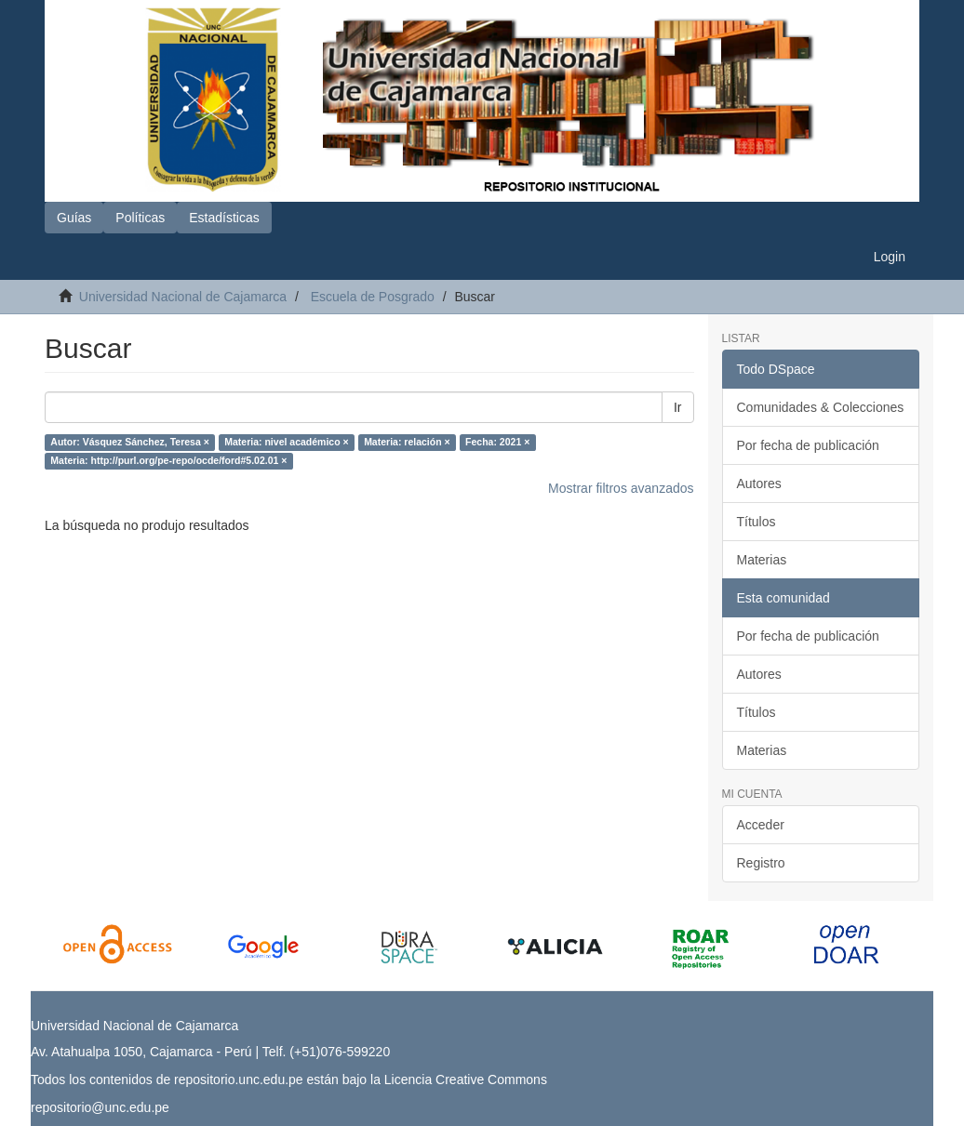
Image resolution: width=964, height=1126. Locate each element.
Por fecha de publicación (808, 445)
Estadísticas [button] (224, 217)
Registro (761, 862)
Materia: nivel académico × (286, 442)
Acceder (760, 824)
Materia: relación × (407, 442)
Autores (759, 483)
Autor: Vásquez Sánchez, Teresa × (129, 442)
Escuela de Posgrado (373, 296)
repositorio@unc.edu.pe (100, 1107)
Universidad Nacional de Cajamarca (183, 296)
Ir (678, 407)
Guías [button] (74, 217)
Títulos (756, 521)
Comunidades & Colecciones (820, 407)
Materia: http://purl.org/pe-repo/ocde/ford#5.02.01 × (168, 461)
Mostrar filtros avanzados (620, 488)
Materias (762, 559)
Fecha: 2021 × (497, 442)
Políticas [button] (140, 217)
